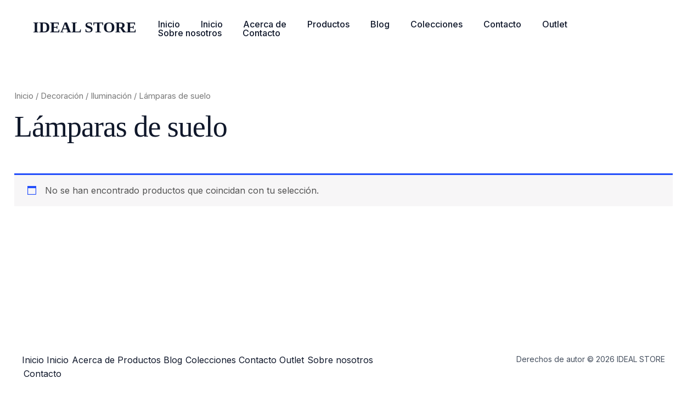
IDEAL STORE (85, 27)
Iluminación (111, 96)
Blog (365, 24)
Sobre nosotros (592, 24)
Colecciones (419, 24)
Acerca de (257, 24)
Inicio (167, 24)
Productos (317, 24)
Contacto (481, 24)
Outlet (530, 24)
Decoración (62, 96)
